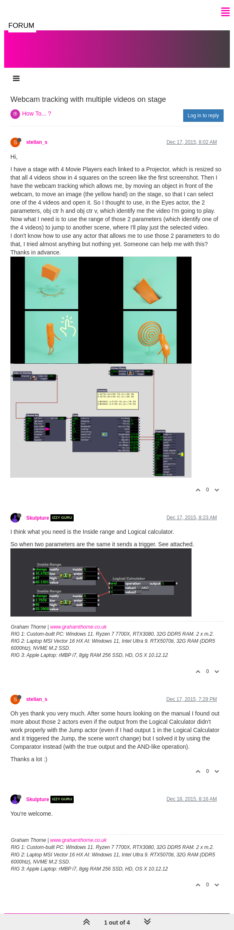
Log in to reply (203, 115)
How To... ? (36, 113)
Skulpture (37, 518)
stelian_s (36, 142)
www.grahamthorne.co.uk (78, 627)
